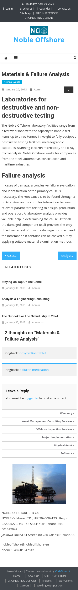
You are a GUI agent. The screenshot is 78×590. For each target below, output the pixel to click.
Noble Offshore (39, 39)
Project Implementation (57, 437)
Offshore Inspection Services (54, 429)
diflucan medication (34, 370)
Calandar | (46, 8)
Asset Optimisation (13, 256)
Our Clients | (67, 581)
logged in (31, 398)
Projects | (48, 581)
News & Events (12, 81)
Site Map (25, 13)
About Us (33, 576)
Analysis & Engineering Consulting (69, 256)
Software (66, 453)
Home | (18, 576)
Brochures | (27, 8)
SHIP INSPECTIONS (47, 13)
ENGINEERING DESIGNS (39, 18)
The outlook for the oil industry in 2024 (30, 316)
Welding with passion (50, 585)
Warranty (66, 413)
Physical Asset (63, 445)
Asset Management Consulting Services (47, 421)
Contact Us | (65, 8)
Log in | (10, 8)
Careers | (26, 585)
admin (38, 89)
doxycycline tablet (33, 353)
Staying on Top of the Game (22, 282)
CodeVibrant (62, 571)
